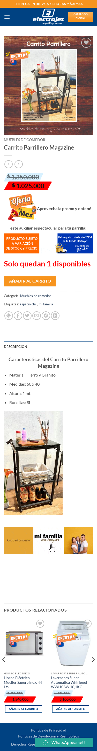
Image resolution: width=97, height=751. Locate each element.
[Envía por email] (36, 315)
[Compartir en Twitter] (27, 315)
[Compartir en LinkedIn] (55, 315)
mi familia (46, 304)
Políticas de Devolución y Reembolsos (48, 736)
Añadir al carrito (30, 281)
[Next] (93, 670)
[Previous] (4, 670)
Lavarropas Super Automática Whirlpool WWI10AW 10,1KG (69, 682)
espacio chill (28, 304)
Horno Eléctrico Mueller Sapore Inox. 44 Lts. (23, 682)
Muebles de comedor (24, 140)
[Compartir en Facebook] (18, 315)
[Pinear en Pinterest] (46, 315)
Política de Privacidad (48, 730)
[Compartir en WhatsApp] (8, 315)
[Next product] (8, 164)
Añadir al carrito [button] (23, 708)
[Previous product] (18, 164)
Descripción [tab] (15, 347)
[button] (7, 16)
